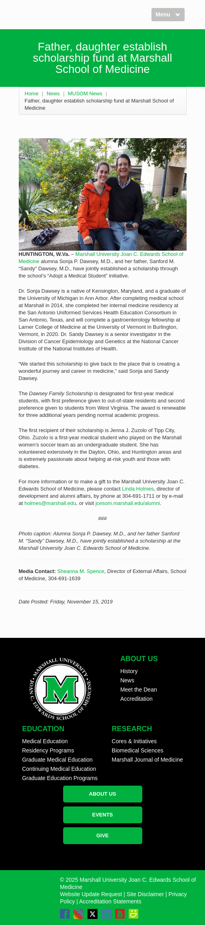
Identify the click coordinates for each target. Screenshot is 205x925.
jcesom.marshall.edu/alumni (128, 503)
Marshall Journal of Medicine (147, 759)
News (53, 93)
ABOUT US (102, 794)
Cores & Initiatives (134, 741)
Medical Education (45, 741)
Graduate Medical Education (57, 759)
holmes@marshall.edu (50, 503)
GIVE (102, 835)
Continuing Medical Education (59, 769)
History (129, 671)
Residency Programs (48, 750)
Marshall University (97, 254)
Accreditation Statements (110, 901)
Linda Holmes (138, 489)
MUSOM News (85, 93)
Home (32, 93)
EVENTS (102, 815)
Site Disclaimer (145, 894)
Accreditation (136, 699)
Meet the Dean (138, 689)
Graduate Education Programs (60, 778)
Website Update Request (91, 894)
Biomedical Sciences (137, 750)
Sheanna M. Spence (80, 571)
